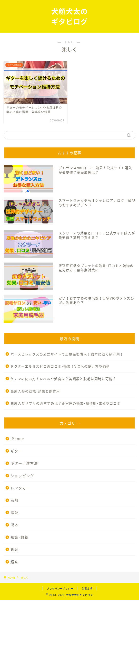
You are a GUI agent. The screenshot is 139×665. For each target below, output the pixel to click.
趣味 (14, 562)
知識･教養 (19, 537)
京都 (14, 500)
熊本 (14, 525)
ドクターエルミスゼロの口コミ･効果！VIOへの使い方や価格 (60, 366)
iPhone (17, 438)
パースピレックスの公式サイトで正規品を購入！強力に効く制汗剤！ (67, 354)
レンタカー (20, 488)
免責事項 (87, 588)
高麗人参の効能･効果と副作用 (35, 391)
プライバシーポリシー (60, 588)
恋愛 (14, 512)
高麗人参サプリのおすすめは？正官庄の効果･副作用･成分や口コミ (65, 403)
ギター (16, 451)
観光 (14, 549)
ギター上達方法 (24, 463)
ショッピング (22, 475)
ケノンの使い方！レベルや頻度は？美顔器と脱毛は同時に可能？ (63, 378)
